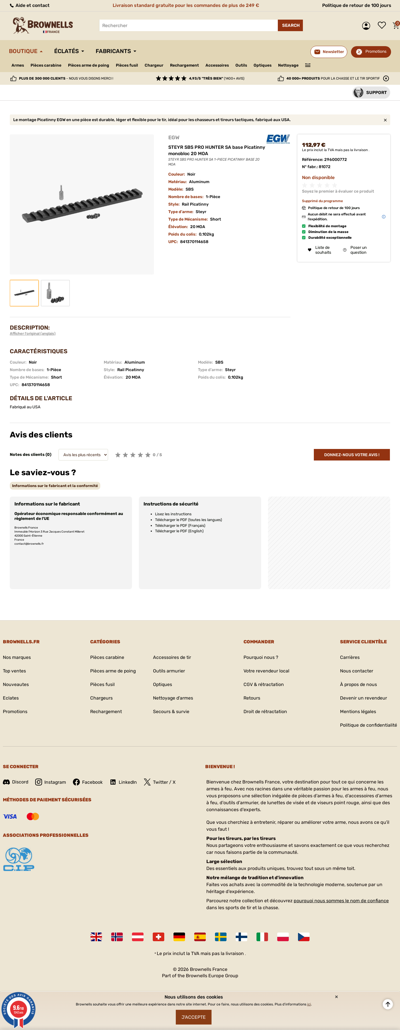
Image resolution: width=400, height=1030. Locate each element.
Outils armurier (169, 671)
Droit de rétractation (265, 711)
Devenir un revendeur (362, 698)
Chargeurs (100, 698)
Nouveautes (16, 684)
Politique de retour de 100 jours (356, 5)
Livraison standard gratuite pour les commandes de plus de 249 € (185, 5)
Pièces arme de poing (90, 65)
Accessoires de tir (172, 657)
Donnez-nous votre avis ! (352, 454)
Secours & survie (171, 711)
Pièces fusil (128, 65)
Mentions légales (357, 711)
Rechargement (186, 65)
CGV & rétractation (263, 684)
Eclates (11, 698)
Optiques (266, 65)
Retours (251, 698)
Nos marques (17, 657)
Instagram (51, 782)
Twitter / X (161, 782)
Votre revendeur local (266, 671)
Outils (245, 65)
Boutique (23, 51)
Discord (16, 782)
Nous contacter (355, 671)
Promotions (375, 51)
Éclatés (67, 51)
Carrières (349, 657)
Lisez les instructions (173, 514)
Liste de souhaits (383, 25)
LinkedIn (124, 782)
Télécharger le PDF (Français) (180, 525)
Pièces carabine (46, 65)
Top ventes (14, 671)
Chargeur (156, 65)
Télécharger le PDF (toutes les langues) (188, 520)
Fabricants (115, 51)
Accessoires (220, 65)
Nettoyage (292, 65)
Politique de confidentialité (368, 725)
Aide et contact (29, 5)
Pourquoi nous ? (260, 657)
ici (309, 1004)
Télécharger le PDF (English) (179, 531)
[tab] (55, 486)
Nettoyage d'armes (173, 698)
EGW (174, 137)
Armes (18, 65)
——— (312, 64)
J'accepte (194, 1017)
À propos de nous (358, 684)
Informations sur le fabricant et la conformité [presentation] (55, 486)
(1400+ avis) (216, 78)
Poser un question (355, 250)
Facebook (88, 782)
